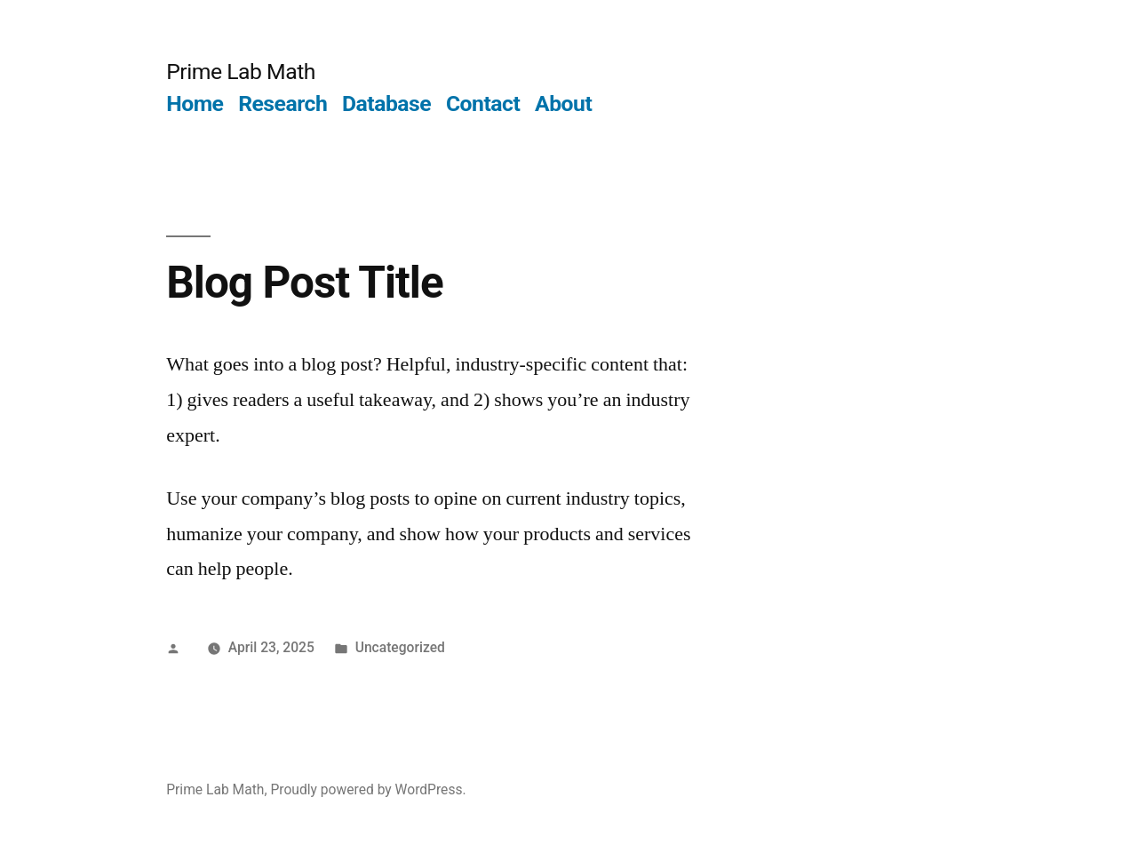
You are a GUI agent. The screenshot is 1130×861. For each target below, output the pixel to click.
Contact (483, 103)
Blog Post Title (304, 282)
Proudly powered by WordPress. (368, 789)
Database (386, 103)
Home (194, 103)
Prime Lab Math (240, 71)
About (563, 103)
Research (282, 103)
